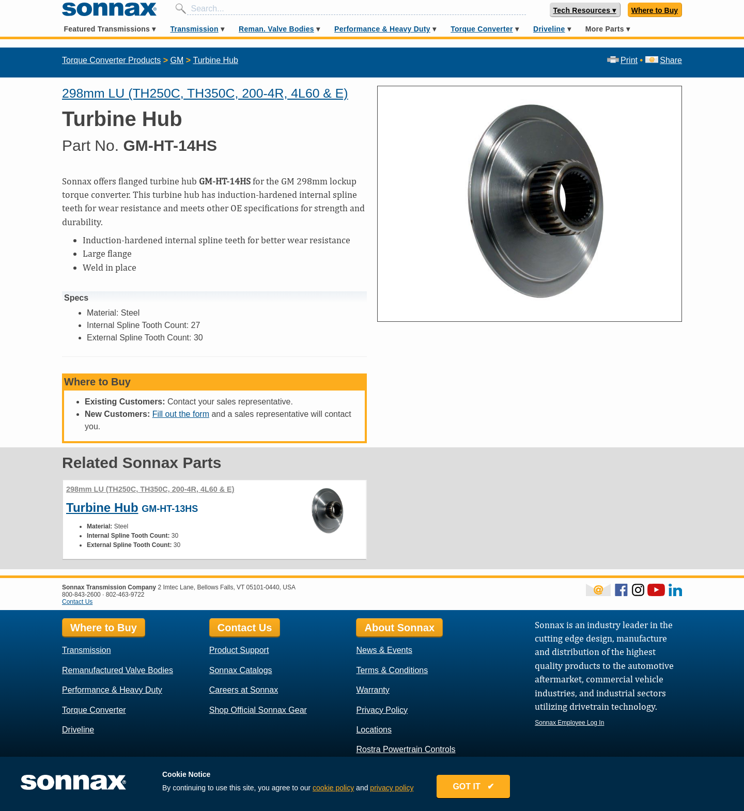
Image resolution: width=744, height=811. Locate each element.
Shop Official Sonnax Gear (258, 710)
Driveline (549, 29)
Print (622, 60)
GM (176, 60)
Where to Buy (654, 10)
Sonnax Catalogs (240, 670)
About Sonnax (399, 627)
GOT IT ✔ (473, 786)
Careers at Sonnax (243, 689)
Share (663, 60)
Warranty (372, 689)
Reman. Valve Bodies (276, 29)
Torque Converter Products (111, 60)
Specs (76, 297)
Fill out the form (180, 414)
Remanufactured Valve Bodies (117, 670)
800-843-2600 (81, 594)
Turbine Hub (215, 60)
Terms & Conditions (392, 670)
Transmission (194, 29)
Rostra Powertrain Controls (405, 749)
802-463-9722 (125, 594)
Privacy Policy (382, 710)
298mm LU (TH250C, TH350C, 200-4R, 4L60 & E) (205, 93)
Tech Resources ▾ (584, 10)
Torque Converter (482, 29)
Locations (374, 729)
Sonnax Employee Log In (569, 722)
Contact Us (77, 601)
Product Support (239, 650)
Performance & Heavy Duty (382, 29)
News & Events (384, 650)
